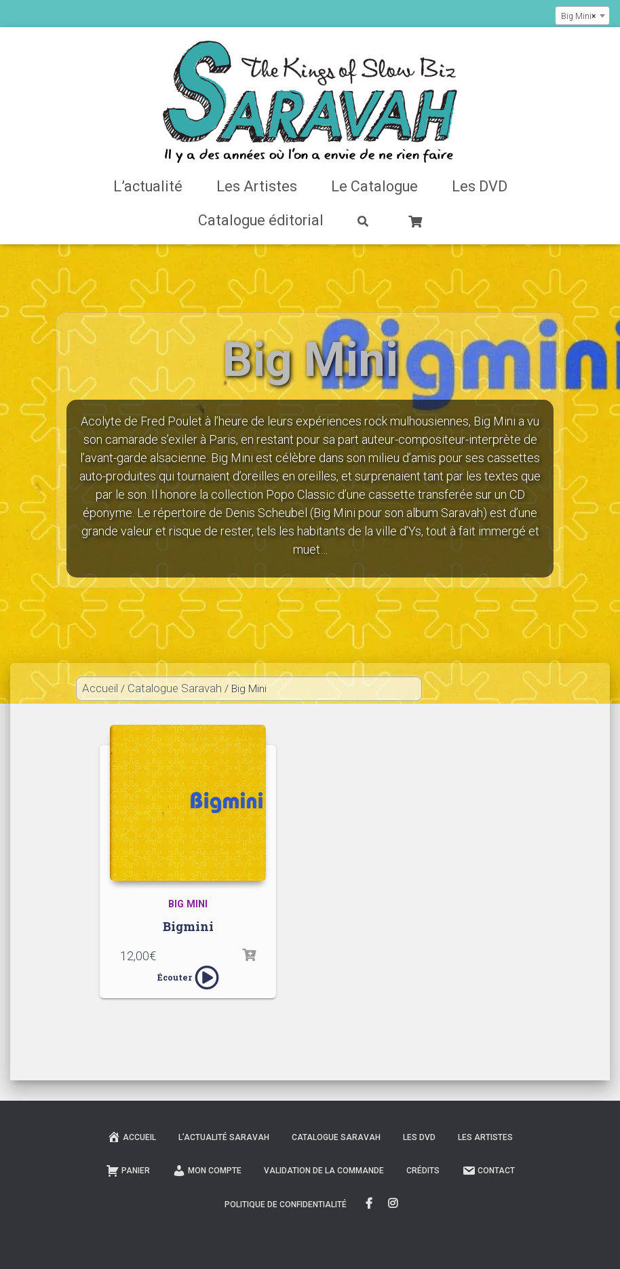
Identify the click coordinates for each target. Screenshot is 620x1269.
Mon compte (206, 1170)
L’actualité (147, 186)
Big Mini (188, 904)
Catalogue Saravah (175, 688)
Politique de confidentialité (286, 1204)
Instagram (393, 1203)
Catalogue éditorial (261, 220)
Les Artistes (256, 186)
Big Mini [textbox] (578, 16)
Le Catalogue (374, 186)
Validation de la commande (324, 1170)
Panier (128, 1170)
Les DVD (479, 186)
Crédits (423, 1170)
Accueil (100, 688)
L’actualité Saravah (223, 1137)
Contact (488, 1170)
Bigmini (188, 926)
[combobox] (582, 15)
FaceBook (369, 1203)
